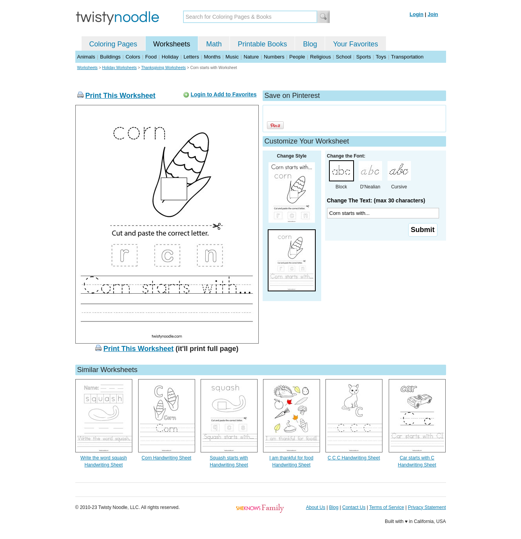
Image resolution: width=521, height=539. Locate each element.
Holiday (170, 57)
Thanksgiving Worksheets (163, 68)
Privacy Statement (427, 507)
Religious (320, 57)
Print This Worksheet (120, 95)
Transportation (407, 57)
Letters (191, 57)
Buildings (110, 57)
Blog (310, 44)
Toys (381, 57)
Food (151, 57)
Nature (251, 57)
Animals (86, 57)
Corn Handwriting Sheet (166, 458)
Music (232, 57)
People (297, 57)
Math (214, 44)
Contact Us (353, 507)
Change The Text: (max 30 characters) (376, 200)
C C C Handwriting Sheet (353, 458)
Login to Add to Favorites (223, 94)
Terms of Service (386, 507)
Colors (133, 57)
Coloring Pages (113, 44)
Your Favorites (355, 44)
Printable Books (262, 44)
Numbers (274, 57)
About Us (315, 507)
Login (416, 14)
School (344, 57)
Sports (363, 57)
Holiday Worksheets (119, 68)
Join (433, 14)
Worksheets (171, 44)
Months (212, 57)
